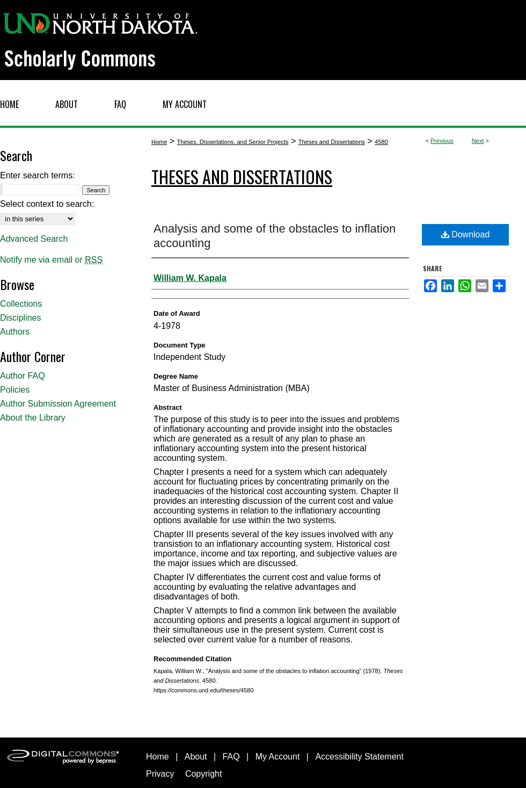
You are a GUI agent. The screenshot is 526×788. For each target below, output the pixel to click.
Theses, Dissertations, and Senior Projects (233, 142)
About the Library (32, 417)
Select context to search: (47, 203)
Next (478, 141)
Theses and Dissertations (331, 142)
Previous (442, 141)
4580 (381, 142)
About (196, 756)
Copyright (203, 773)
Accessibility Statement (359, 756)
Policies (15, 389)
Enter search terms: (37, 175)
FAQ (231, 756)
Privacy (160, 773)
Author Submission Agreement (58, 403)
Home (159, 142)
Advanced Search (34, 238)
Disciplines (20, 317)
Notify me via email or (51, 260)
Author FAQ (22, 375)
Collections (21, 303)
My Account (277, 756)
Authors (15, 331)
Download (465, 234)
